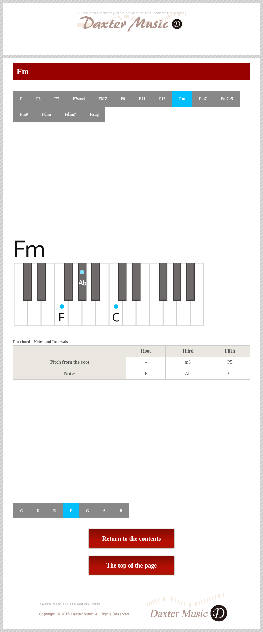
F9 (123, 98)
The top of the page (131, 565)
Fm (182, 98)
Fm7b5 (227, 98)
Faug (94, 114)
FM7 (102, 98)
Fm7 (203, 98)
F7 (56, 98)
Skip (257, 35)
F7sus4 (79, 98)
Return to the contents (131, 538)
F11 (142, 98)
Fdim (46, 114)
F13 (162, 98)
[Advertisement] (131, 180)
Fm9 (24, 114)
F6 (38, 98)
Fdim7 (70, 114)
